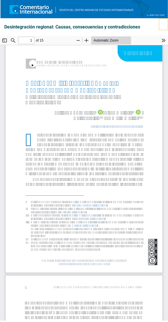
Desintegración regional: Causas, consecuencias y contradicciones (72, 27)
